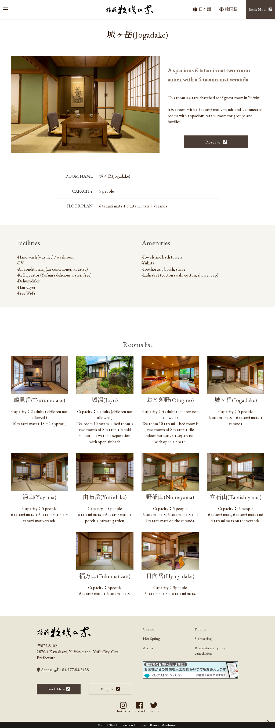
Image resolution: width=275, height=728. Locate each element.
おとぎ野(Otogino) (170, 400)
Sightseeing (203, 638)
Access (45, 670)
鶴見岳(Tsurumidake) (39, 400)
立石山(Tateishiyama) (236, 497)
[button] (5, 9)
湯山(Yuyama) (39, 497)
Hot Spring (151, 638)
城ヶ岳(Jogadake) (235, 400)
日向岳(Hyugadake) (170, 576)
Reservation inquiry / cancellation (210, 650)
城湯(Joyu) (105, 400)
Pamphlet (108, 688)
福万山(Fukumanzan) (105, 576)
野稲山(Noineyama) (170, 497)
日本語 (202, 9)
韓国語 (228, 9)
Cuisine (148, 629)
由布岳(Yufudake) (105, 497)
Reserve (213, 142)
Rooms (200, 629)
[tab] (67, 147)
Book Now (257, 9)
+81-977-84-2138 (71, 670)
